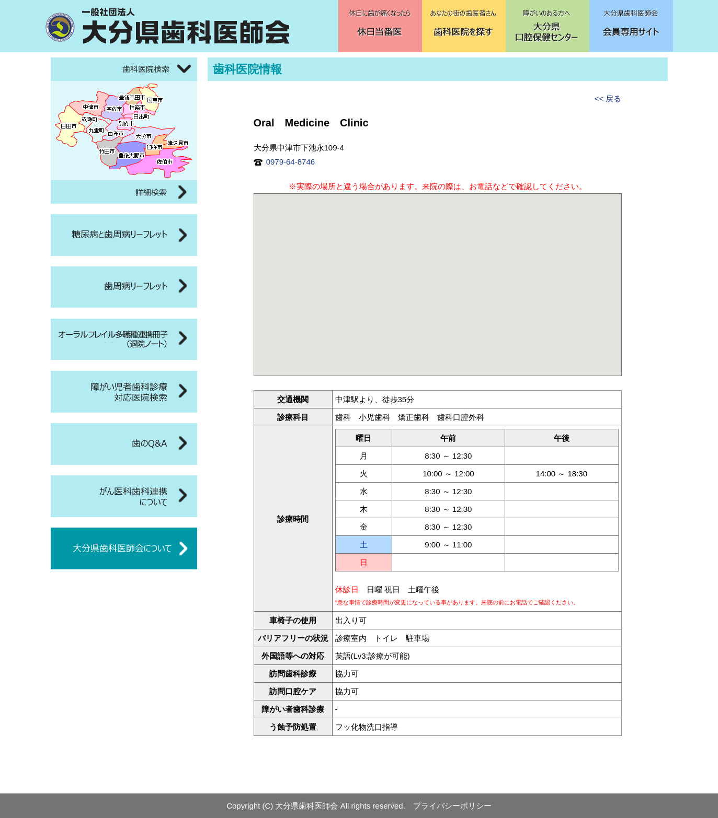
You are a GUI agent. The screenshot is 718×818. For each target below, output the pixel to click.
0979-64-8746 (284, 161)
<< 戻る (608, 98)
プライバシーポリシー (452, 805)
